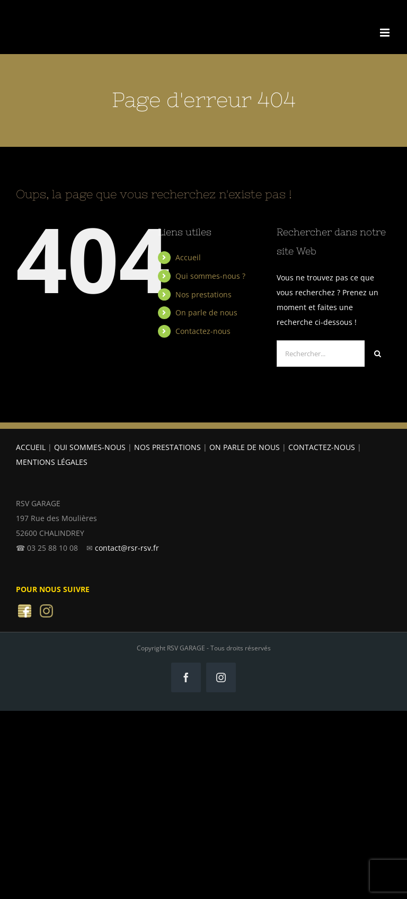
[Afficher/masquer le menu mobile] (385, 32)
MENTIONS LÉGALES (51, 462)
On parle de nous (206, 312)
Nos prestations (203, 294)
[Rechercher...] (321, 353)
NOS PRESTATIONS (167, 447)
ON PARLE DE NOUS (244, 447)
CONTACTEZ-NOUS (321, 447)
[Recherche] (378, 353)
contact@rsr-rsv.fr (127, 548)
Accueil (188, 257)
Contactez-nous (203, 331)
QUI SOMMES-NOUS (90, 447)
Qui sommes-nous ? (210, 276)
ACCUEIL (31, 447)
